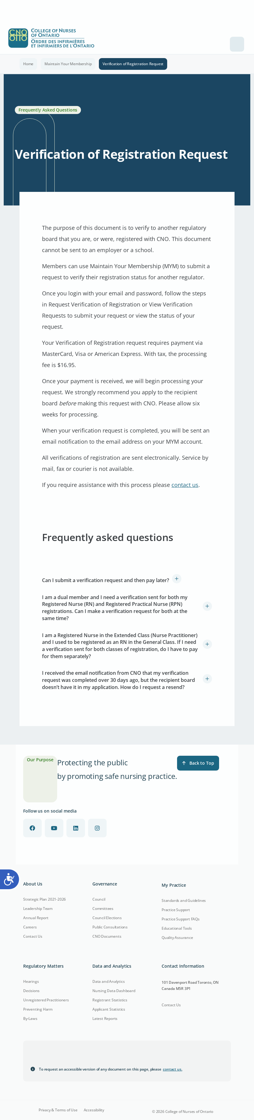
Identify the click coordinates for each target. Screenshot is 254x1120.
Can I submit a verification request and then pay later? (105, 580)
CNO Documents (106, 936)
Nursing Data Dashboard (113, 990)
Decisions (31, 990)
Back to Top (198, 763)
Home (28, 63)
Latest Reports (104, 1018)
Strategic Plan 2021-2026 (44, 899)
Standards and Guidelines (184, 900)
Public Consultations (110, 927)
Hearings (31, 981)
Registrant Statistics (109, 1000)
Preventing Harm (38, 1009)
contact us (184, 484)
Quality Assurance (177, 937)
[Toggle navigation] (237, 44)
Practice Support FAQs (181, 919)
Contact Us (32, 936)
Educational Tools (177, 928)
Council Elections (107, 917)
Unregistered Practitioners (46, 1000)
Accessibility (94, 1110)
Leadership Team (38, 908)
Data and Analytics (108, 981)
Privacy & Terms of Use (58, 1110)
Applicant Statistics (108, 1009)
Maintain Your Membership (67, 63)
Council (98, 899)
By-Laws (30, 1018)
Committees (102, 908)
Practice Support (176, 909)
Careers (30, 927)
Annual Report (35, 917)
